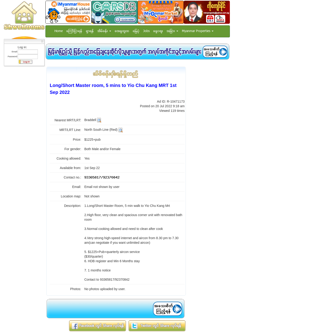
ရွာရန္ (90, 31)
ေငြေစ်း (158, 31)
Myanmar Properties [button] (197, 31)
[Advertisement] (22, 137)
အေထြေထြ (122, 31)
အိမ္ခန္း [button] (104, 31)
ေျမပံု (136, 31)
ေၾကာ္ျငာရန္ (74, 31)
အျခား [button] (172, 31)
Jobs (146, 31)
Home (58, 31)
